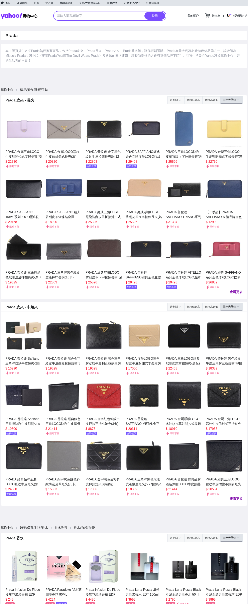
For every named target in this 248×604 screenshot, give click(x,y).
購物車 (216, 15)
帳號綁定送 (240, 15)
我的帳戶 (193, 15)
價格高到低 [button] (211, 100)
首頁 (8, 3)
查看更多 (236, 292)
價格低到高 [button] (193, 100)
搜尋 (155, 15)
